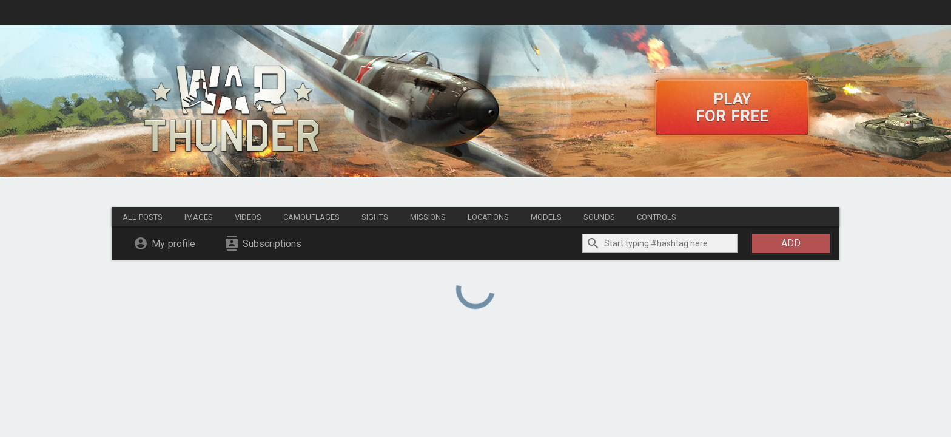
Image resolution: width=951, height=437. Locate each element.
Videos (248, 217)
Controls (656, 217)
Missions (428, 217)
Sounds (599, 217)
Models (546, 217)
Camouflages (311, 217)
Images (198, 217)
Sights (374, 217)
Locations (488, 217)
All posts (143, 217)
